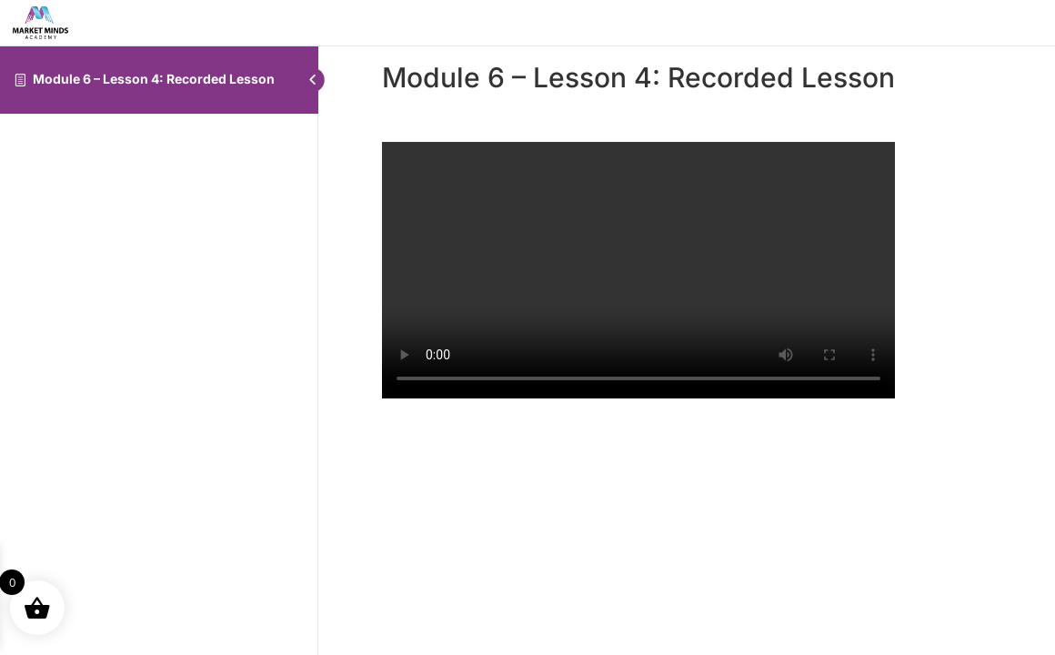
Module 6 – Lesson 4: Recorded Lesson (154, 78)
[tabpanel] (638, 271)
